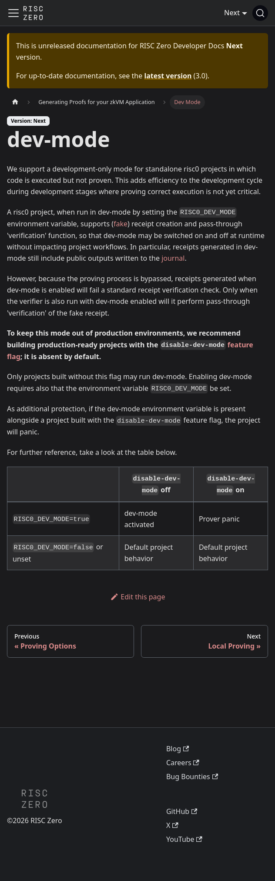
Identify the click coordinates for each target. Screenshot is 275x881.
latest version (167, 76)
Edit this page (137, 597)
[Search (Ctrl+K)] (260, 13)
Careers (182, 762)
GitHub (181, 811)
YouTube (184, 839)
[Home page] (15, 102)
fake (120, 224)
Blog (177, 748)
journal (172, 258)
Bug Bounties (192, 776)
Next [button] (232, 12)
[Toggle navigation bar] (13, 13)
